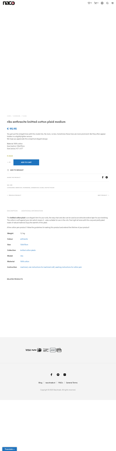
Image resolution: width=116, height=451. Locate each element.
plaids (25, 167)
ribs (21, 307)
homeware (16, 167)
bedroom (19, 238)
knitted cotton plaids (28, 301)
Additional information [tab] (32, 262)
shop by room (49, 238)
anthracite (24, 290)
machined (24, 318)
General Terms (71, 434)
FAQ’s (60, 434)
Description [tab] (12, 262)
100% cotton (24, 313)
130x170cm (24, 296)
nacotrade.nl (50, 434)
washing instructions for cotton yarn (68, 318)
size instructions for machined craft (42, 318)
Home (9, 167)
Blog (40, 434)
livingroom (35, 238)
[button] (90, 3)
